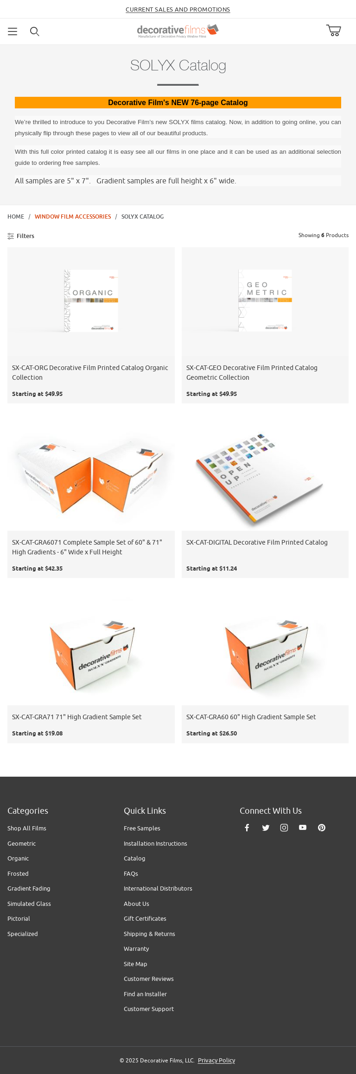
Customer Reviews (149, 978)
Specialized (22, 933)
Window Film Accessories (73, 216)
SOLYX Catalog (142, 216)
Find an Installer (145, 994)
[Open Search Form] (35, 31)
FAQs (131, 873)
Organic (18, 858)
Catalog (135, 858)
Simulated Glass (29, 903)
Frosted (18, 873)
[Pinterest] (321, 827)
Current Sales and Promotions (178, 9)
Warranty (136, 948)
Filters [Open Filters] (20, 235)
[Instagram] (284, 827)
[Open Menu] (13, 31)
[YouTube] (302, 827)
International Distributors (158, 888)
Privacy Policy (216, 1060)
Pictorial (18, 918)
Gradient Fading (29, 888)
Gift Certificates (145, 918)
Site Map (135, 963)
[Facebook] (247, 827)
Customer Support (149, 1008)
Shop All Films (26, 828)
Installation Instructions (155, 843)
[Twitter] (265, 827)
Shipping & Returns (149, 933)
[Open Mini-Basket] (337, 30)
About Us (136, 903)
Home (15, 216)
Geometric (21, 843)
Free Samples (142, 828)
